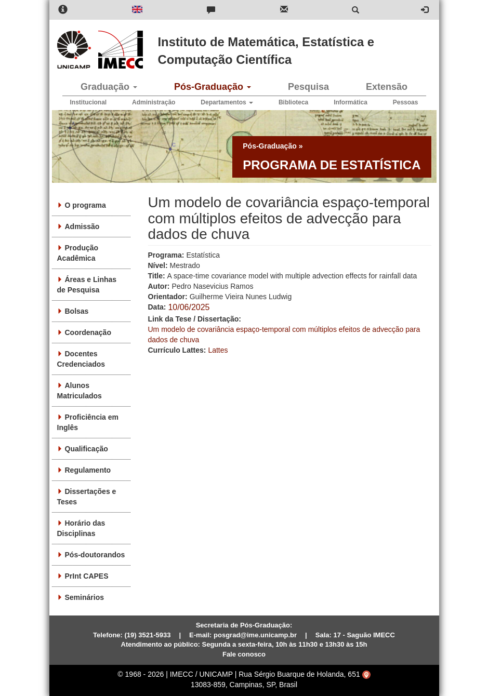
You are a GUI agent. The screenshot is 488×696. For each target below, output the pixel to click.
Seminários (84, 597)
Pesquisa (308, 87)
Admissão (82, 226)
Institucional (88, 102)
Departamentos (227, 102)
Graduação (109, 87)
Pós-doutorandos (95, 555)
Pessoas (405, 102)
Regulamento (88, 470)
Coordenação (88, 332)
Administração (153, 102)
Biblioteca (293, 102)
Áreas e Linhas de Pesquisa (87, 284)
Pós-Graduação (212, 87)
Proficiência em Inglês (88, 422)
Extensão (386, 87)
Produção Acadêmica (78, 253)
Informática (350, 102)
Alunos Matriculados (79, 390)
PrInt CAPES (87, 576)
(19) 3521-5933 (148, 635)
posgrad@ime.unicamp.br (255, 635)
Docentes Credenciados (81, 359)
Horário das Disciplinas (81, 528)
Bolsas (77, 311)
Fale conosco (244, 654)
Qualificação (86, 449)
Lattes (218, 350)
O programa (85, 205)
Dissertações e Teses (86, 496)
